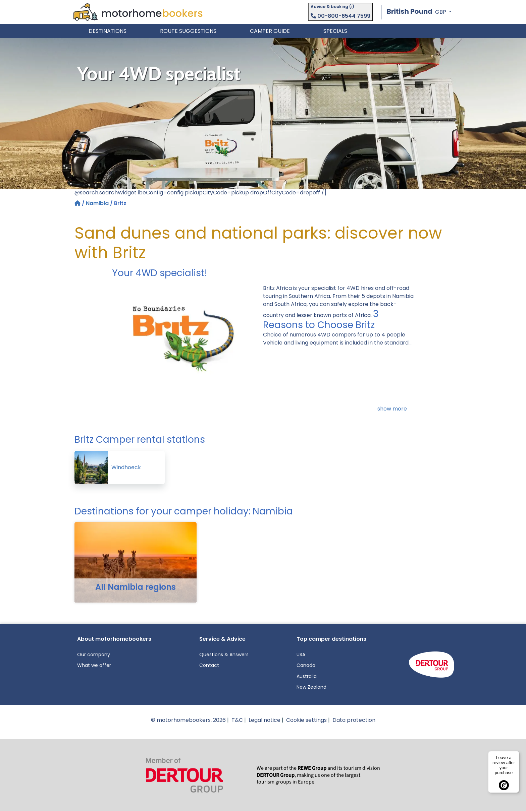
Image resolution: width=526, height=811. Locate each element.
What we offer (94, 665)
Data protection (353, 720)
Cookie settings (306, 720)
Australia (307, 676)
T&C (237, 720)
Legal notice (264, 720)
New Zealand (311, 687)
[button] (419, 12)
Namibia (97, 203)
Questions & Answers (224, 654)
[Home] (78, 203)
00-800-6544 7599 (340, 16)
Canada (306, 665)
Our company (93, 654)
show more (392, 409)
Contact (209, 665)
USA (301, 654)
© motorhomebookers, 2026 (188, 720)
